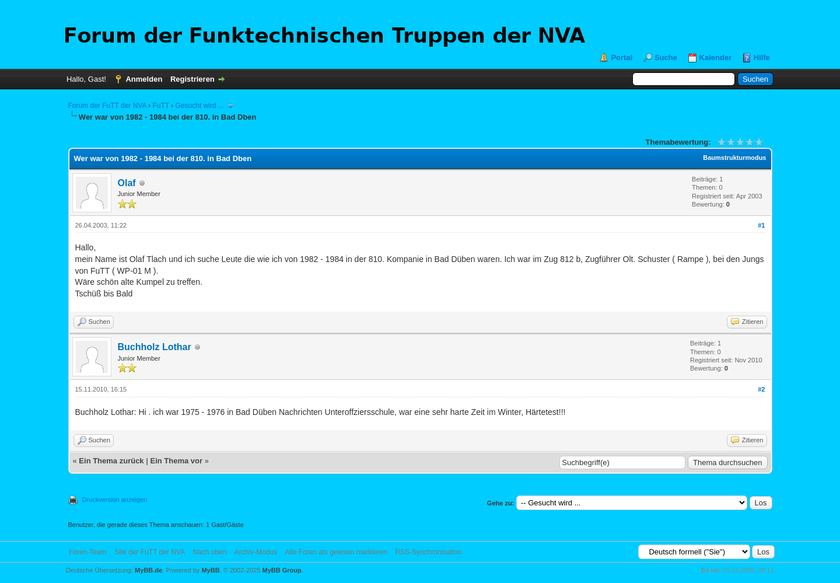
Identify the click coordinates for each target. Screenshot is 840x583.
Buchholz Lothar (154, 347)
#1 (761, 225)
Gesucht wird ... (200, 106)
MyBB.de (148, 570)
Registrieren (192, 79)
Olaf (127, 183)
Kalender (715, 57)
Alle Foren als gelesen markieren (336, 552)
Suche (665, 57)
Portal (621, 57)
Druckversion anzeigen (115, 499)
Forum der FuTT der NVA (107, 106)
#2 (761, 389)
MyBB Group (282, 570)
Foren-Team (88, 552)
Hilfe (762, 57)
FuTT (160, 106)
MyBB (210, 570)
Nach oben (209, 552)
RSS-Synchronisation (428, 552)
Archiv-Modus (256, 552)
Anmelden (143, 79)
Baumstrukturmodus (734, 157)
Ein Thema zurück (111, 460)
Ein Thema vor (176, 460)
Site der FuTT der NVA (149, 552)
